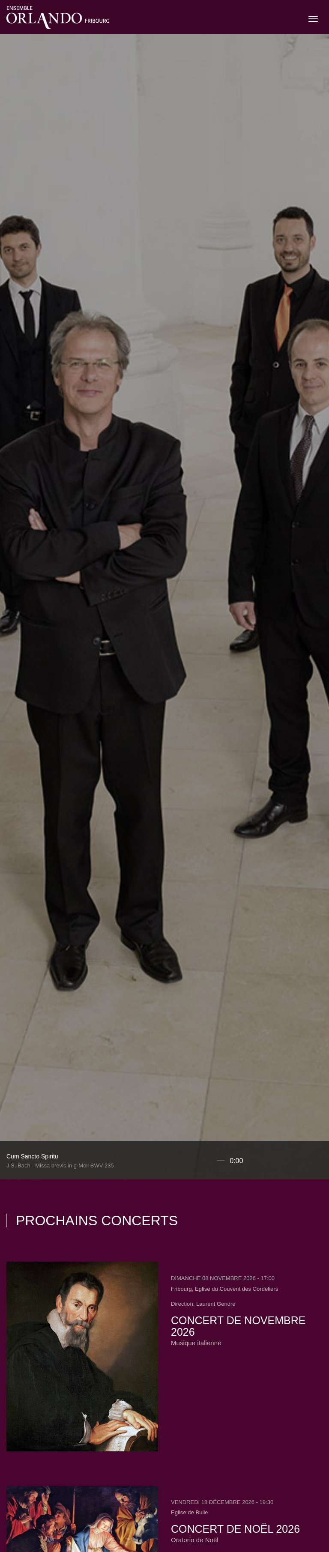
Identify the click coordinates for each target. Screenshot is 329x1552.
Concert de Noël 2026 (235, 1529)
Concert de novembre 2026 (238, 1326)
